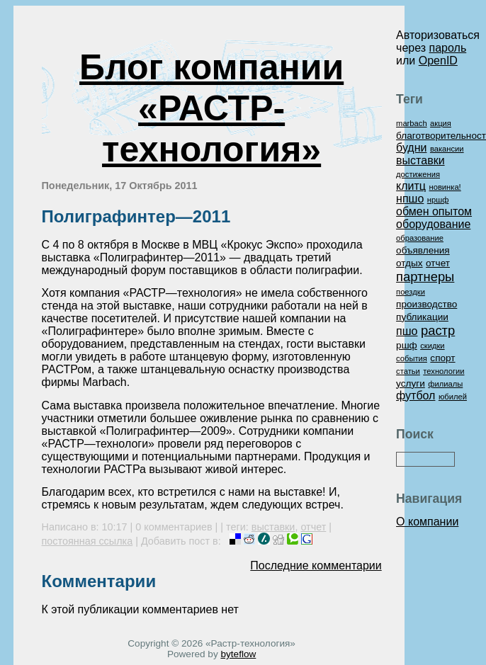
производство (426, 304)
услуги (410, 383)
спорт (442, 358)
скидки (432, 345)
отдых (409, 263)
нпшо (410, 199)
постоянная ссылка (87, 541)
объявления (423, 250)
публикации (422, 317)
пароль (448, 48)
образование (419, 238)
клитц (411, 186)
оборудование (433, 224)
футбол (415, 396)
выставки (273, 527)
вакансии (447, 148)
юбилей (453, 396)
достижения (418, 174)
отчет (313, 527)
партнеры (425, 276)
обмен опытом (434, 211)
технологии (443, 371)
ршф (406, 345)
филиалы (445, 384)
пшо (406, 331)
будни (411, 148)
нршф (438, 199)
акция (440, 123)
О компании (427, 522)
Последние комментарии (315, 565)
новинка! (444, 187)
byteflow (238, 654)
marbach (411, 123)
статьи (408, 371)
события (411, 358)
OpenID (438, 61)
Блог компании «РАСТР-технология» (211, 108)
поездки (410, 292)
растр (438, 330)
